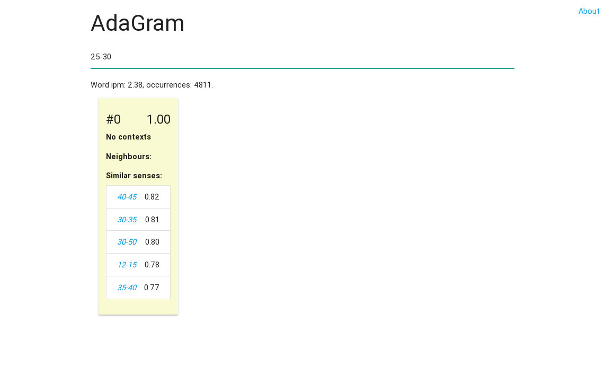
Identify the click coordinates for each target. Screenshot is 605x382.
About (589, 11)
